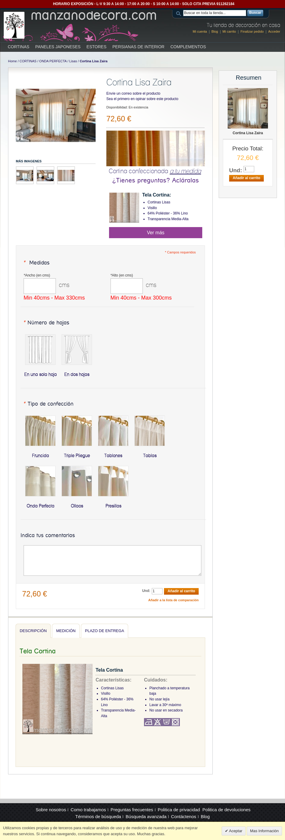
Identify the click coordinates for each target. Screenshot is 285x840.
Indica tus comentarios (48, 535)
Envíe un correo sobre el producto (133, 93)
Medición (66, 631)
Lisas (73, 61)
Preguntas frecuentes (132, 809)
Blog (215, 31)
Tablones (113, 455)
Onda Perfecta (40, 506)
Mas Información (264, 831)
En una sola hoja (40, 374)
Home (12, 61)
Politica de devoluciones (227, 809)
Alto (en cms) (122, 275)
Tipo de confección (48, 404)
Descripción (33, 631)
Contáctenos (183, 816)
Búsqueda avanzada (146, 816)
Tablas (150, 455)
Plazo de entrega (104, 631)
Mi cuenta (200, 31)
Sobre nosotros (51, 809)
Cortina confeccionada (155, 171)
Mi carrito (229, 31)
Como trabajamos (88, 809)
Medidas (36, 263)
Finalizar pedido (252, 31)
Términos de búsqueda (98, 816)
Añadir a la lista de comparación (173, 600)
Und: (146, 591)
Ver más (156, 232)
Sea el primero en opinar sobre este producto (142, 99)
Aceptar (235, 831)
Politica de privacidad (179, 809)
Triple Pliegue (77, 455)
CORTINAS (28, 61)
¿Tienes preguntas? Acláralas (155, 180)
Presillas (113, 506)
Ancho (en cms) (37, 275)
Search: (179, 13)
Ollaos (77, 506)
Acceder (274, 31)
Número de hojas (46, 323)
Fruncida (40, 455)
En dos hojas (76, 374)
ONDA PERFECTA (52, 61)
